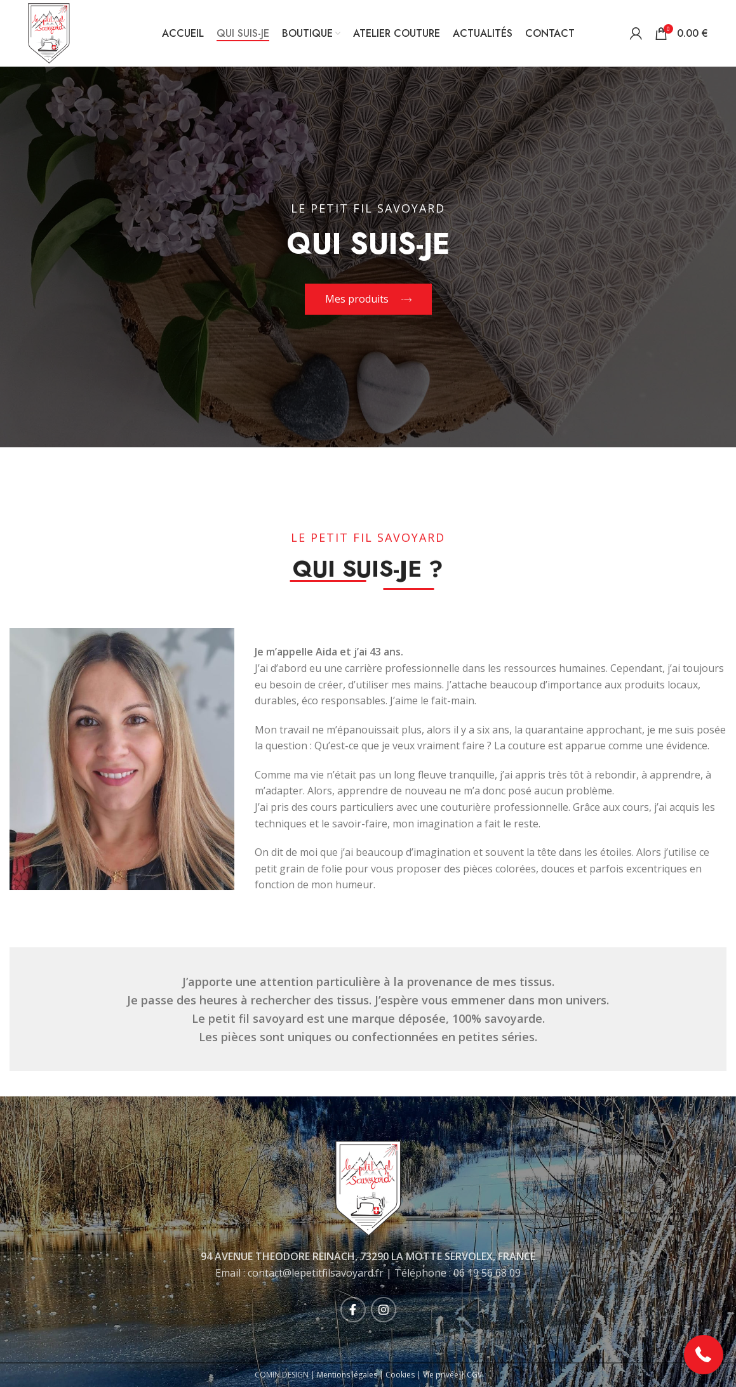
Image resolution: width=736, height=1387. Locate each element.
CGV (474, 1374)
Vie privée (440, 1374)
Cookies (400, 1374)
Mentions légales (347, 1374)
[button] (704, 1355)
